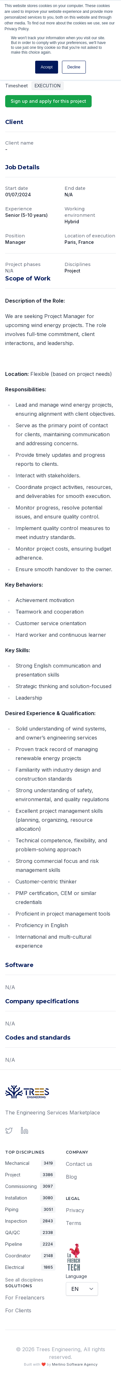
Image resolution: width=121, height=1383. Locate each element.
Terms (73, 1223)
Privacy (75, 1210)
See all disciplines (24, 1279)
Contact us (79, 1164)
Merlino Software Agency (74, 1364)
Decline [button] (73, 67)
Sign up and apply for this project (48, 101)
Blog (71, 1177)
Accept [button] (47, 67)
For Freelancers (25, 1297)
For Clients (18, 1310)
